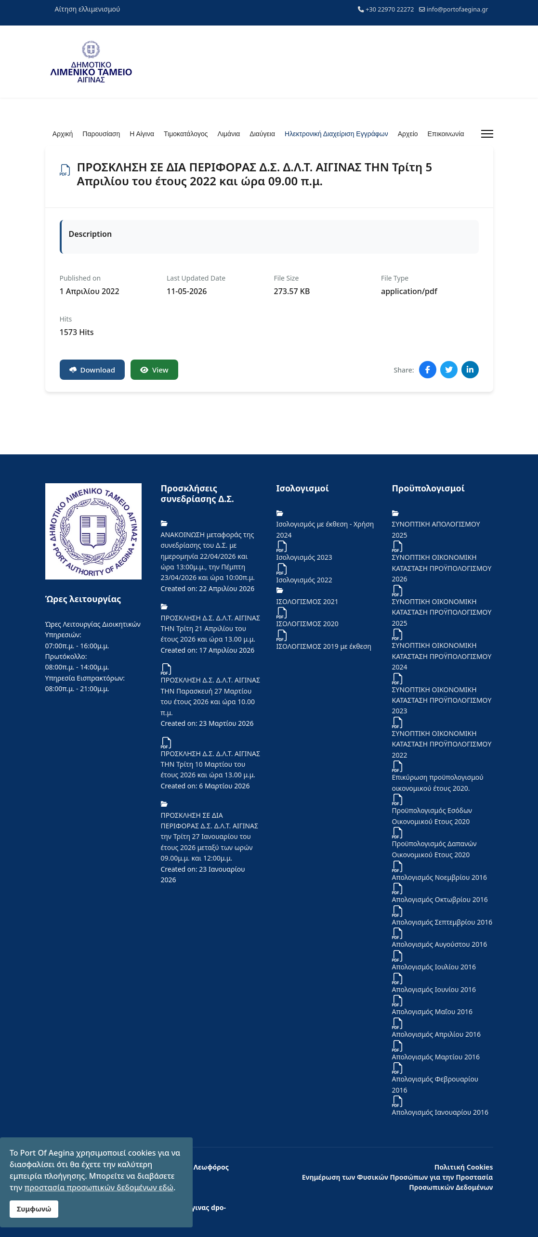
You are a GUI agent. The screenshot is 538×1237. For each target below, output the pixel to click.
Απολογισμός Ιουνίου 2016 (434, 989)
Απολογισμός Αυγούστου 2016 (439, 944)
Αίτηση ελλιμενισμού (87, 8)
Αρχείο (408, 134)
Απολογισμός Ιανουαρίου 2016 (440, 1112)
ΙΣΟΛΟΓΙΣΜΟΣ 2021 (307, 601)
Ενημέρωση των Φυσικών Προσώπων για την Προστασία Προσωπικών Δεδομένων (397, 1182)
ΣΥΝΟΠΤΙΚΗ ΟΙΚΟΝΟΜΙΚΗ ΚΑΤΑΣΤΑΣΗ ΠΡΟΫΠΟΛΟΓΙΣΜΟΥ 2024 (442, 656)
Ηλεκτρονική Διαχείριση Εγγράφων (336, 134)
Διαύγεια (262, 134)
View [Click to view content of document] (154, 369)
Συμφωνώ (34, 1208)
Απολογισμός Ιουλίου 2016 (434, 966)
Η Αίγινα (142, 134)
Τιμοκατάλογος (186, 134)
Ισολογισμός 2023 (304, 557)
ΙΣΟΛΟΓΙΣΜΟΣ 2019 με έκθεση (323, 646)
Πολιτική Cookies (463, 1167)
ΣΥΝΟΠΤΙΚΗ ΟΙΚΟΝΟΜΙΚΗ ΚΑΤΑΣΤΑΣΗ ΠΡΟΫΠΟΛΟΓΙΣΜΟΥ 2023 (442, 700)
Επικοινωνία (446, 134)
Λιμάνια (229, 134)
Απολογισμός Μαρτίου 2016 (436, 1056)
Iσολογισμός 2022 (304, 579)
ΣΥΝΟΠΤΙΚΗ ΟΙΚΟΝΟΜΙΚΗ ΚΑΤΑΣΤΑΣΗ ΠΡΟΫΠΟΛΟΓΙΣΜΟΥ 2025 (442, 612)
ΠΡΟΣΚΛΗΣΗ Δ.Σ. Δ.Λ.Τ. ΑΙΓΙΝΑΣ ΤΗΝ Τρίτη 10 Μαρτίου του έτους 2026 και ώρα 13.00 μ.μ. (211, 764)
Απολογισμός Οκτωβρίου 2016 (440, 899)
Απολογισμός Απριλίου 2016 (436, 1034)
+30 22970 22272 (390, 9)
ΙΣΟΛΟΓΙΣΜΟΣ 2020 (307, 623)
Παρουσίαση (101, 134)
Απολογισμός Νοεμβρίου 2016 (439, 877)
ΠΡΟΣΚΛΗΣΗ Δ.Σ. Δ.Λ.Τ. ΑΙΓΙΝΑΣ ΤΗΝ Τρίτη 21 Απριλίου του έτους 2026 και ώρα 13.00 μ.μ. (211, 628)
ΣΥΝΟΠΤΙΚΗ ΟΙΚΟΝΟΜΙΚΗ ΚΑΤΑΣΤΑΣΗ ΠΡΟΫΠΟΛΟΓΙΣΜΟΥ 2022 (442, 744)
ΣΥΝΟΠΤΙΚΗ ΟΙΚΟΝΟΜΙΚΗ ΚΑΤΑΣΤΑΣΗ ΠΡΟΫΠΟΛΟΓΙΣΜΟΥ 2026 (442, 568)
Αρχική (62, 134)
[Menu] (487, 134)
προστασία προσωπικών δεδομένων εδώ (99, 1187)
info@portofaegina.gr (457, 9)
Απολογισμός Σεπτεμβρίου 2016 (442, 922)
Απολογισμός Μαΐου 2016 (432, 1011)
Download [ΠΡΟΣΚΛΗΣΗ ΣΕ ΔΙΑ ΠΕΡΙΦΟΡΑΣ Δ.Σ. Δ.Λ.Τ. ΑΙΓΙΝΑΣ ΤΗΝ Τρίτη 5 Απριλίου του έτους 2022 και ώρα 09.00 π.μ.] (92, 369)
